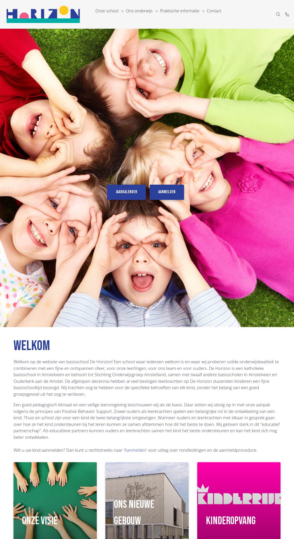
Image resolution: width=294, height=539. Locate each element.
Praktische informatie (182, 14)
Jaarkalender (126, 192)
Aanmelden (166, 192)
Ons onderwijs (141, 14)
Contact (217, 14)
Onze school (107, 14)
